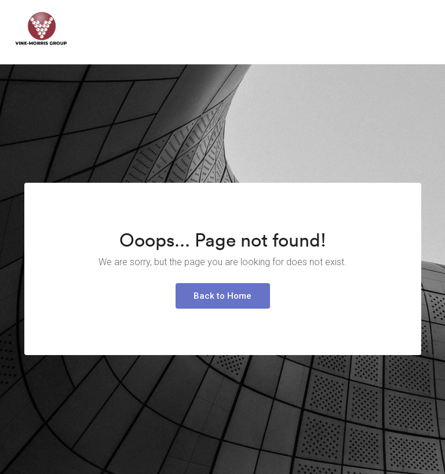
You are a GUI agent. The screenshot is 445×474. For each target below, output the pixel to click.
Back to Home (222, 296)
